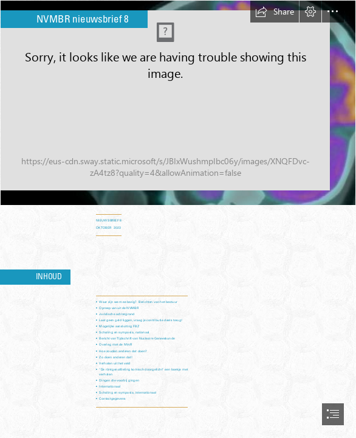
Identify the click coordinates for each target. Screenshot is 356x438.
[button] (274, 12)
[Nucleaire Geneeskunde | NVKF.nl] (178, 103)
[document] (178, 219)
